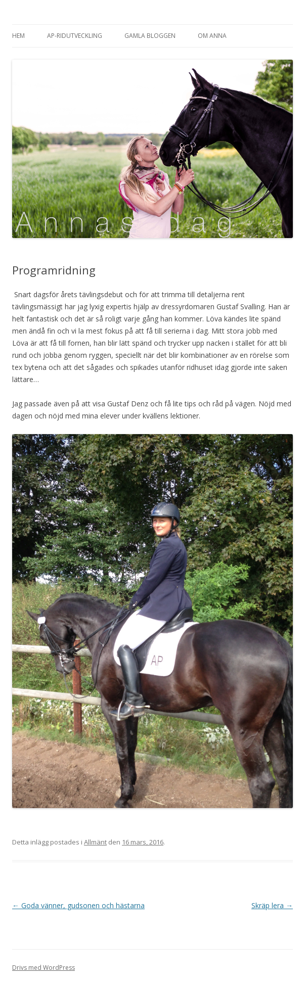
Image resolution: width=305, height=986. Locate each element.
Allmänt (95, 842)
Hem (18, 35)
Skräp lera (272, 905)
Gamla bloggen (150, 35)
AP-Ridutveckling (74, 35)
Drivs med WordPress (43, 967)
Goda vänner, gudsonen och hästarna (78, 905)
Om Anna (212, 35)
